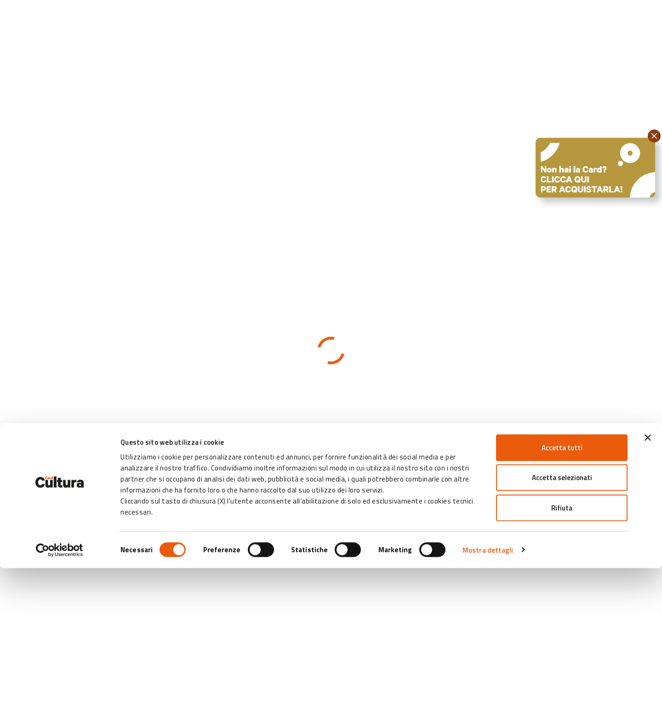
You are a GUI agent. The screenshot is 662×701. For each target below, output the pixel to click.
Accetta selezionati (562, 610)
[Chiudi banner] (648, 570)
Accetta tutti (562, 580)
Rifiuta (561, 640)
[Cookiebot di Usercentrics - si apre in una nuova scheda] (59, 683)
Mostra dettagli (488, 683)
